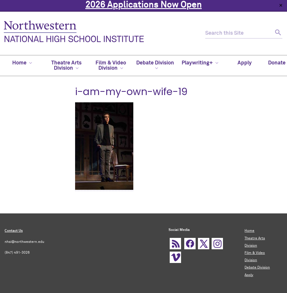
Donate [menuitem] (277, 63)
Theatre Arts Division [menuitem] (66, 65)
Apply (249, 275)
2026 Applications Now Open (143, 5)
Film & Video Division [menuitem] (110, 65)
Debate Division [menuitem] (155, 65)
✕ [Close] (281, 5)
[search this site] (238, 33)
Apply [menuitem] (245, 63)
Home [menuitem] (22, 63)
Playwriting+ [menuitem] (200, 63)
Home (249, 231)
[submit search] (277, 33)
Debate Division (257, 267)
